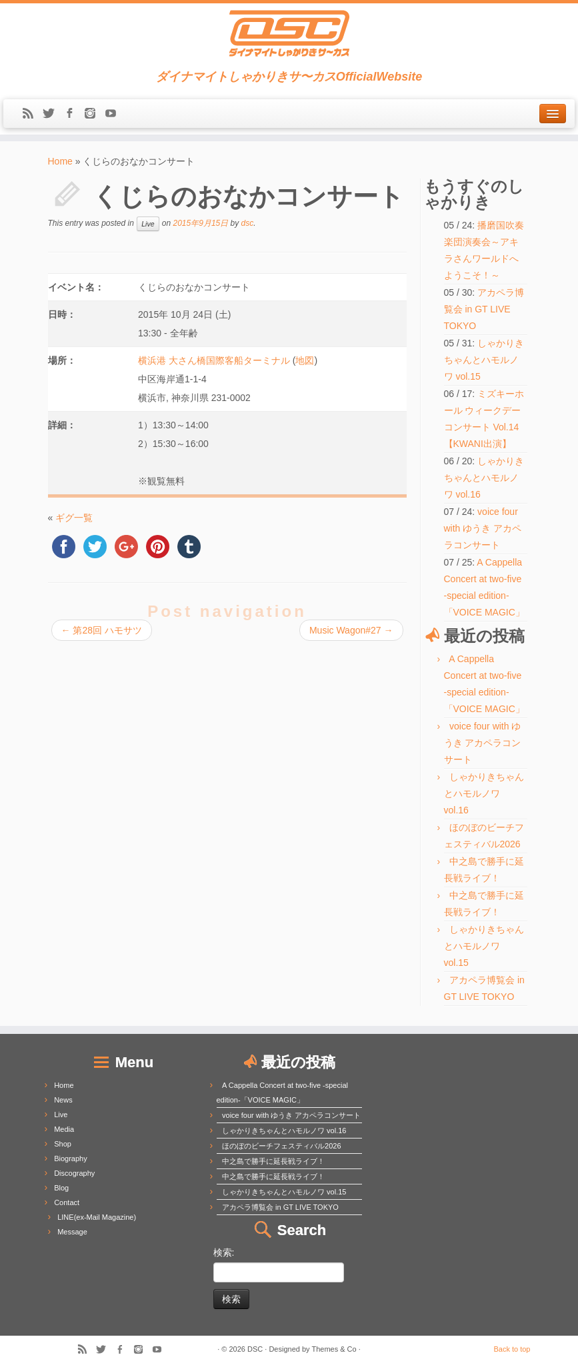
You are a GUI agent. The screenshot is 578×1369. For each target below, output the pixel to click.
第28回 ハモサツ (101, 630)
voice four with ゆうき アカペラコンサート (483, 528)
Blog (61, 1188)
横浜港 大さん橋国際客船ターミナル (214, 360)
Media (64, 1129)
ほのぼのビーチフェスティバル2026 (281, 1146)
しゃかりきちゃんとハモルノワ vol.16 (484, 478)
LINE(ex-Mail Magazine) (96, 1217)
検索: (224, 1252)
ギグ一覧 (74, 517)
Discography (74, 1173)
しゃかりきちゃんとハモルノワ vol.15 (484, 360)
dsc (247, 223)
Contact (66, 1202)
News (63, 1100)
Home (60, 161)
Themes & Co (333, 1349)
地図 (304, 360)
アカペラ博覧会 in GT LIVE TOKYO (484, 309)
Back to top (511, 1349)
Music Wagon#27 (351, 630)
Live (147, 224)
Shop (62, 1144)
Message (72, 1232)
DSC (255, 1349)
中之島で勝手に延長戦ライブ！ (273, 1161)
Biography (70, 1158)
